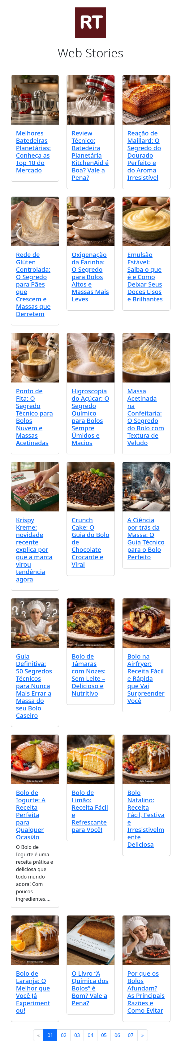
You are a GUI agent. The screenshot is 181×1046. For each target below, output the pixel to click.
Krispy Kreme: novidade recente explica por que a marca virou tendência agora (34, 549)
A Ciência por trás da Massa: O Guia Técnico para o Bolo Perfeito (146, 538)
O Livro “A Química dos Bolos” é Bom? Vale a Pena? (90, 988)
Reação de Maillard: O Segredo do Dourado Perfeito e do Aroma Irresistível (144, 155)
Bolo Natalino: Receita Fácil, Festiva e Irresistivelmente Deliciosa (146, 818)
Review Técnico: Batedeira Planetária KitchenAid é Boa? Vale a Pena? (90, 155)
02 (64, 1035)
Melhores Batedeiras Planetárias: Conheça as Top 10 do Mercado (33, 151)
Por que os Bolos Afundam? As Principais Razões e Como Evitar (146, 992)
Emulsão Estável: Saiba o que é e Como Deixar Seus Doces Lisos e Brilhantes (145, 276)
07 (130, 1035)
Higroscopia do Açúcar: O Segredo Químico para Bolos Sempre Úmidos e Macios (90, 417)
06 (117, 1035)
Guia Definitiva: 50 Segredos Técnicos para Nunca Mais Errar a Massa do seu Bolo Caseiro (34, 686)
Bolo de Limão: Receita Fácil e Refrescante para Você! (90, 811)
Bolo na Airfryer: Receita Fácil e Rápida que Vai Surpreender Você (146, 678)
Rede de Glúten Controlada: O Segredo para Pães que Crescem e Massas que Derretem (33, 284)
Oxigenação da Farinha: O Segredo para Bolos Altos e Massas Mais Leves (90, 276)
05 (104, 1035)
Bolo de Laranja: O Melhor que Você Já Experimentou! (33, 992)
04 (90, 1035)
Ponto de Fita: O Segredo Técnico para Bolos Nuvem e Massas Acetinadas (34, 417)
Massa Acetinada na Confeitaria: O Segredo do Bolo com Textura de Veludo (145, 417)
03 (77, 1035)
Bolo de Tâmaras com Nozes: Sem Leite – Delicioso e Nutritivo (89, 674)
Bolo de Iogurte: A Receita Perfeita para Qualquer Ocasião (31, 814)
